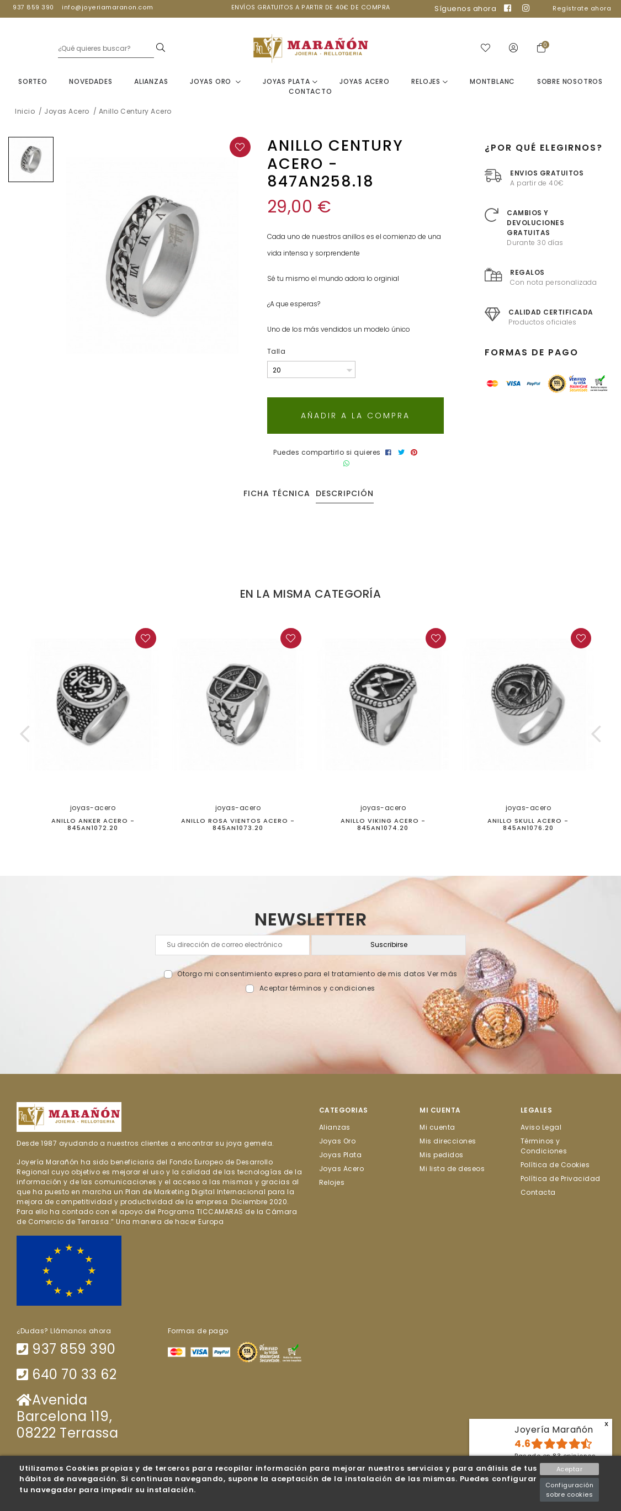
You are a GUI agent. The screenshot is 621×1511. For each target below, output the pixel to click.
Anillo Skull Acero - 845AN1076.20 (528, 825)
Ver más (442, 974)
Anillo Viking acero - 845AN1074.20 (383, 825)
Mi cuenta (437, 1127)
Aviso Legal (541, 1127)
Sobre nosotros (570, 82)
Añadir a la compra (355, 416)
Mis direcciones (448, 1141)
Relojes (429, 82)
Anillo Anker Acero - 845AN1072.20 (93, 825)
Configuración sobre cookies (569, 1490)
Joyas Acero (364, 82)
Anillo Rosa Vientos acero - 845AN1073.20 (238, 825)
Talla (276, 352)
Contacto (310, 92)
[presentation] (310, 1020)
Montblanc (492, 82)
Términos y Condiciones (544, 1146)
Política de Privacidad (561, 1179)
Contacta (538, 1193)
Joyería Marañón (553, 1429)
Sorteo (32, 82)
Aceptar (569, 1469)
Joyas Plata (290, 82)
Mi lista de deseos (452, 1169)
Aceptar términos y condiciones (317, 988)
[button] (25, 734)
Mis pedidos (442, 1155)
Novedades (90, 82)
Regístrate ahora (582, 8)
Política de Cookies (555, 1165)
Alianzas (151, 82)
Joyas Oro (215, 82)
